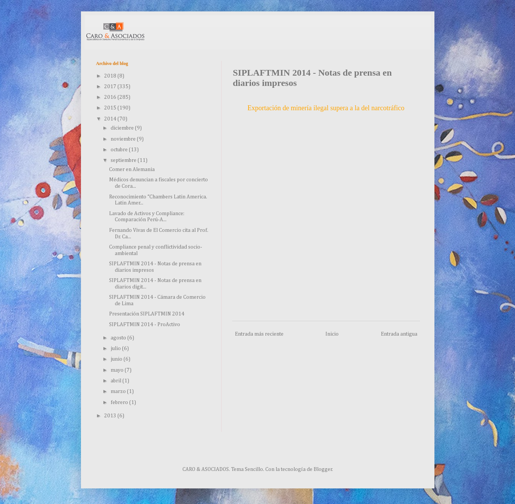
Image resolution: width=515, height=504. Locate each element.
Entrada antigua (399, 334)
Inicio (332, 334)
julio (116, 348)
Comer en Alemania (132, 169)
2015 (110, 108)
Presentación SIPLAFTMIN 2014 (146, 314)
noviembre (124, 139)
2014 (110, 119)
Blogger (323, 469)
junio (117, 359)
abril (116, 381)
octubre (120, 149)
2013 (110, 415)
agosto (119, 338)
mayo (118, 370)
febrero (120, 402)
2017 (110, 86)
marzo (119, 391)
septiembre (124, 160)
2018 (110, 76)
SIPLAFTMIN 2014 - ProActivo (144, 324)
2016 (110, 97)
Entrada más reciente (259, 334)
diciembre (123, 128)
